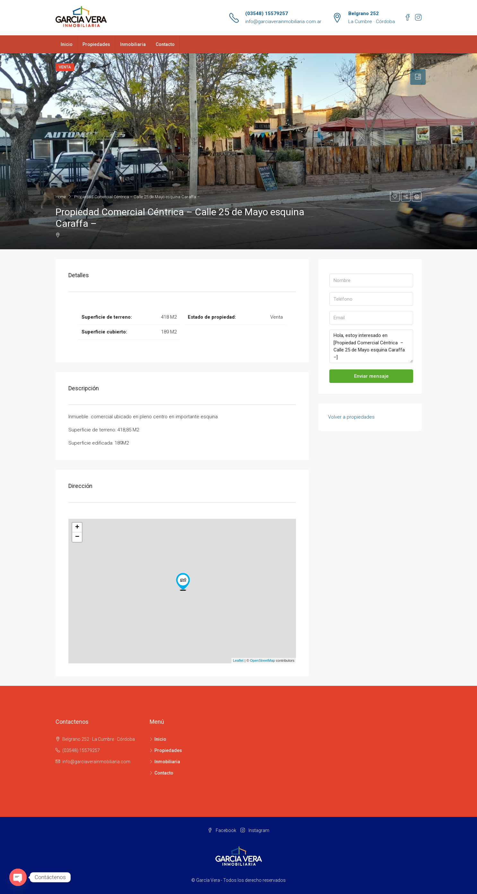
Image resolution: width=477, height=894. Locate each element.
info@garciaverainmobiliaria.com (96, 761)
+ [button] (77, 527)
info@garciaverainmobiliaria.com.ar (283, 21)
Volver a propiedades (351, 417)
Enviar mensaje (371, 376)
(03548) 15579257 (266, 13)
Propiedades (96, 44)
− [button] (77, 537)
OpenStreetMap (262, 660)
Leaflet (238, 660)
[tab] (418, 77)
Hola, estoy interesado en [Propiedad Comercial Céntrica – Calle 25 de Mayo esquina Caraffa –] (371, 346)
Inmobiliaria (133, 44)
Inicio (67, 44)
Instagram (254, 830)
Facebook (222, 830)
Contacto (165, 44)
